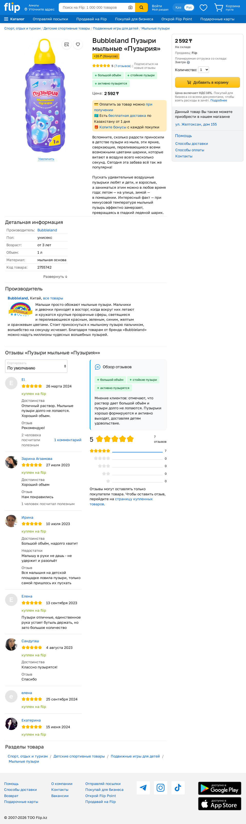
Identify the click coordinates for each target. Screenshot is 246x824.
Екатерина (31, 720)
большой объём (109, 75)
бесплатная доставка (127, 115)
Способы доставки (191, 143)
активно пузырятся (112, 83)
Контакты (183, 156)
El (23, 379)
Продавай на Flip (91, 19)
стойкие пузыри (142, 75)
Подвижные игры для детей (115, 28)
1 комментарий (67, 440)
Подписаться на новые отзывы (146, 66)
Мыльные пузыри (155, 28)
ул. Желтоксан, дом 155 (196, 124)
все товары (53, 298)
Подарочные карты (217, 19)
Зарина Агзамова (37, 458)
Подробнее (218, 100)
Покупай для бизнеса (134, 19)
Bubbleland (47, 230)
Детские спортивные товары (67, 28)
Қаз (178, 7)
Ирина (27, 517)
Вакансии (60, 795)
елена (27, 692)
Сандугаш (30, 641)
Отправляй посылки (50, 19)
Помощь (11, 783)
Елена (27, 596)
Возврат (11, 795)
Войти (157, 6)
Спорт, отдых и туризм (22, 28)
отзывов (122, 66)
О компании (62, 783)
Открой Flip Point (176, 19)
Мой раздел (160, 9)
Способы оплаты (189, 150)
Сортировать (16, 363)
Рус (189, 7)
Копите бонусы (112, 127)
